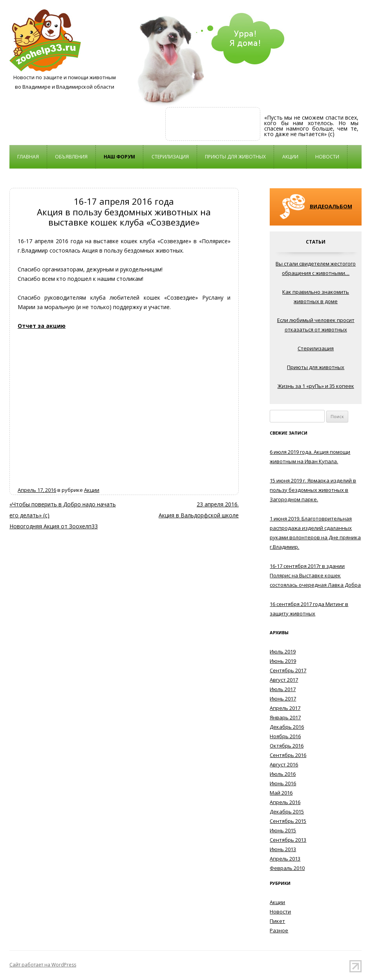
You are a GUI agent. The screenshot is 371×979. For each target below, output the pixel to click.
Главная (28, 156)
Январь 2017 (285, 717)
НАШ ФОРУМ (119, 156)
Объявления (71, 156)
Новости (327, 156)
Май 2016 (281, 792)
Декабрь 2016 (287, 726)
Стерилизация (170, 156)
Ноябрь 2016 (285, 736)
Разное (279, 930)
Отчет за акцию (42, 325)
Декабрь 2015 (287, 811)
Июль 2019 (283, 651)
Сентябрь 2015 (288, 820)
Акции (290, 156)
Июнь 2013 (283, 849)
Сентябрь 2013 (288, 839)
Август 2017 (284, 679)
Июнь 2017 (283, 698)
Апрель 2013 (285, 858)
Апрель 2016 (285, 802)
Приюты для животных (235, 156)
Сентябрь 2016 (288, 755)
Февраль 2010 (287, 868)
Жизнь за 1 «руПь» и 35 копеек (316, 385)
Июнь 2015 (283, 830)
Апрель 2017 (285, 708)
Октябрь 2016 (286, 745)
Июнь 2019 (283, 660)
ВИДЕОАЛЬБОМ (331, 206)
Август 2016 (284, 764)
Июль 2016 (283, 773)
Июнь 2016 (283, 783)
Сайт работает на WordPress (42, 964)
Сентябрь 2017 (288, 670)
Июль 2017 (283, 689)
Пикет (277, 920)
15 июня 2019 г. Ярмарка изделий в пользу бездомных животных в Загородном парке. (313, 490)
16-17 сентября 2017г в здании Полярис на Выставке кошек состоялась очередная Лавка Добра (315, 575)
